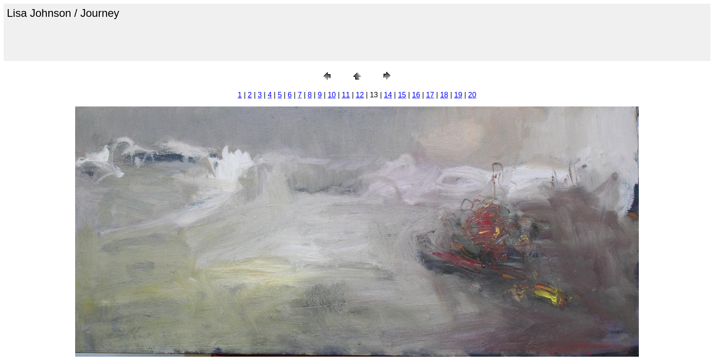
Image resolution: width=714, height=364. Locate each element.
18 (444, 95)
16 (416, 95)
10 (332, 95)
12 (360, 95)
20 (472, 95)
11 (346, 95)
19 (458, 95)
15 (402, 95)
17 (430, 95)
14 (388, 95)
